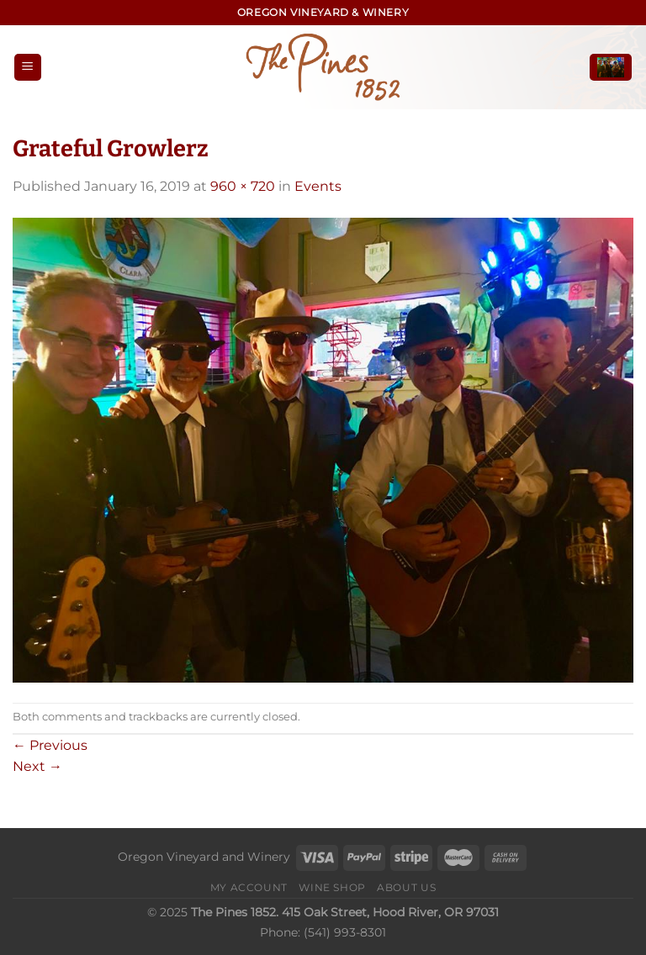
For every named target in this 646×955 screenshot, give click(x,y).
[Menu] (27, 68)
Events (318, 186)
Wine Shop (332, 887)
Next (37, 766)
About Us (406, 887)
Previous (50, 745)
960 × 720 (242, 186)
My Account (249, 887)
